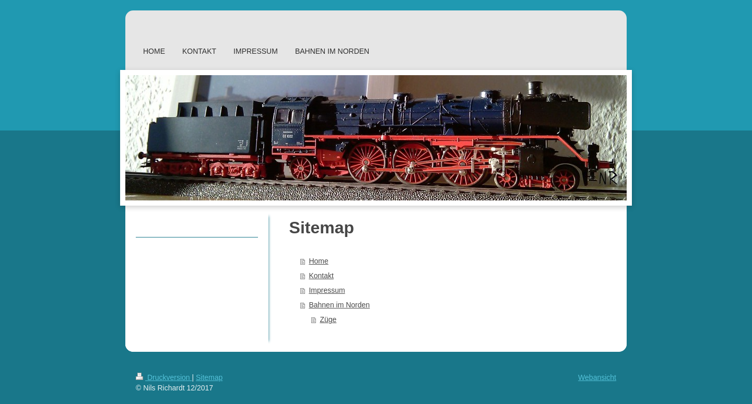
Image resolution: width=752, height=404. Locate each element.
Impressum (327, 290)
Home (318, 261)
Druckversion (164, 377)
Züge (328, 319)
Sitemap (209, 377)
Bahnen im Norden (339, 305)
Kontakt (321, 275)
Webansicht (597, 377)
